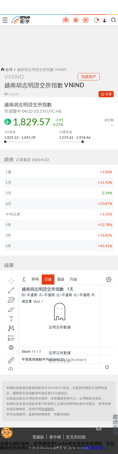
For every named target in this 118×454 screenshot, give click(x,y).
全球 (6, 69)
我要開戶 (88, 76)
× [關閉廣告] (98, 427)
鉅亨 (21, 20)
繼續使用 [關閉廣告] (115, 424)
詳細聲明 (47, 409)
